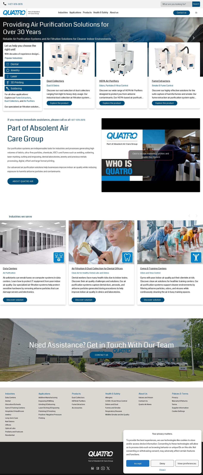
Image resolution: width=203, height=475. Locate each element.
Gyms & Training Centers (153, 268)
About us (119, 12)
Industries (64, 12)
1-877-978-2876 (15, 4)
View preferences (187, 463)
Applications (77, 12)
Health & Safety (105, 12)
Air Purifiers (29, 101)
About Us (143, 393)
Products (90, 12)
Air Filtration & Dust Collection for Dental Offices (97, 268)
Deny (162, 463)
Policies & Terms (180, 393)
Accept (138, 463)
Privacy (162, 470)
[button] (186, 38)
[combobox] (176, 4)
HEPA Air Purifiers (109, 81)
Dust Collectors (12, 101)
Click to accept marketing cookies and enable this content (151, 155)
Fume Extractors (23, 97)
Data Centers (10, 268)
